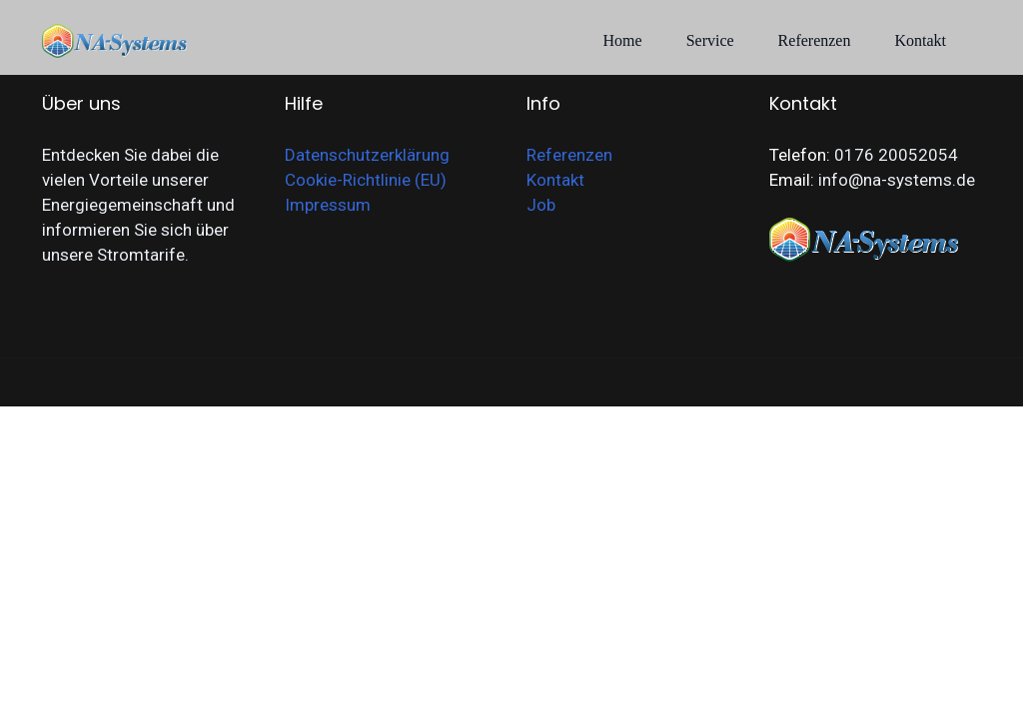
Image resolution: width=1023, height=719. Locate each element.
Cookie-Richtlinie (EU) (366, 180)
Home (622, 40)
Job (540, 205)
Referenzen (814, 40)
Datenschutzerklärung (367, 155)
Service (710, 40)
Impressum (328, 205)
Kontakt (920, 40)
